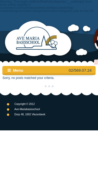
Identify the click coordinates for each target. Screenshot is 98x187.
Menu (18, 70)
